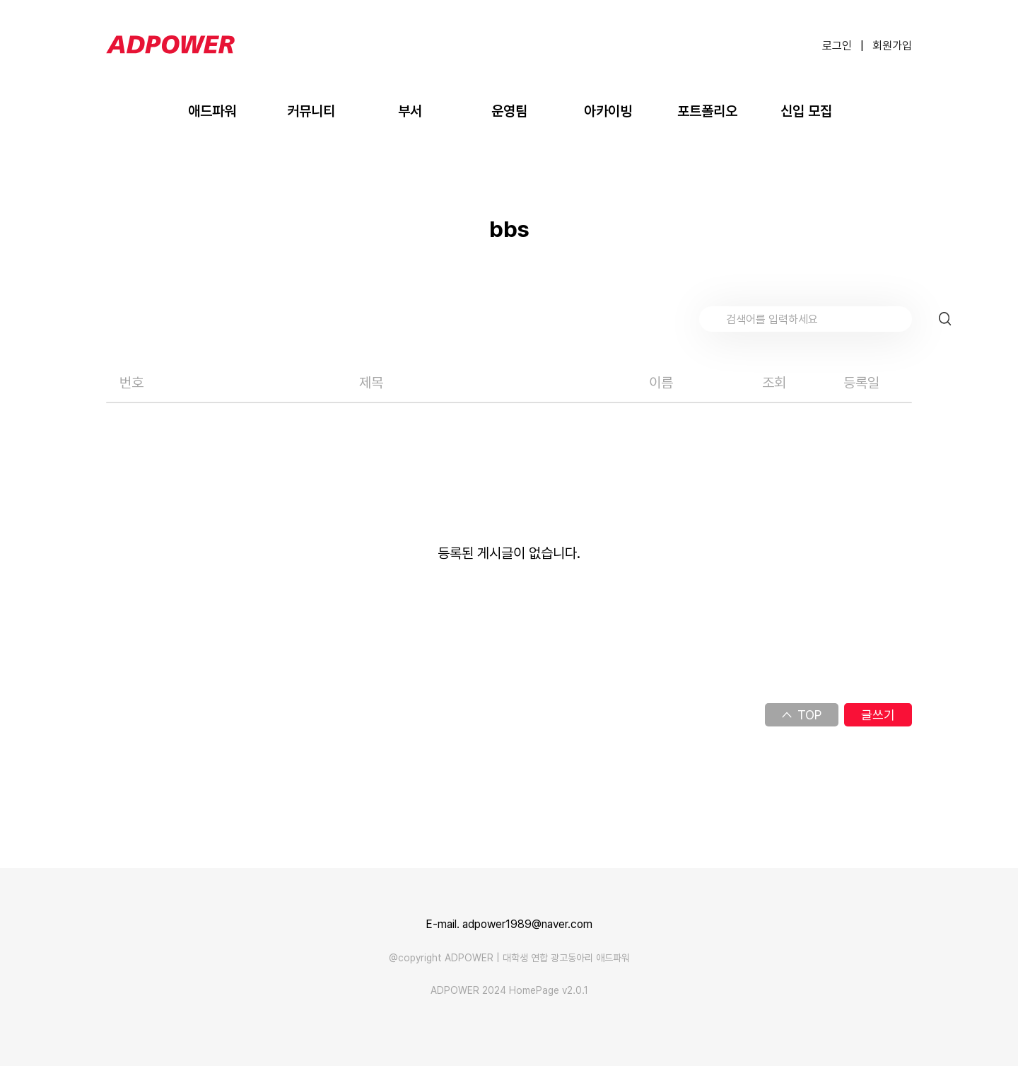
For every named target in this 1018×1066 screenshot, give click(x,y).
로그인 (837, 45)
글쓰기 (878, 714)
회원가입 (892, 45)
